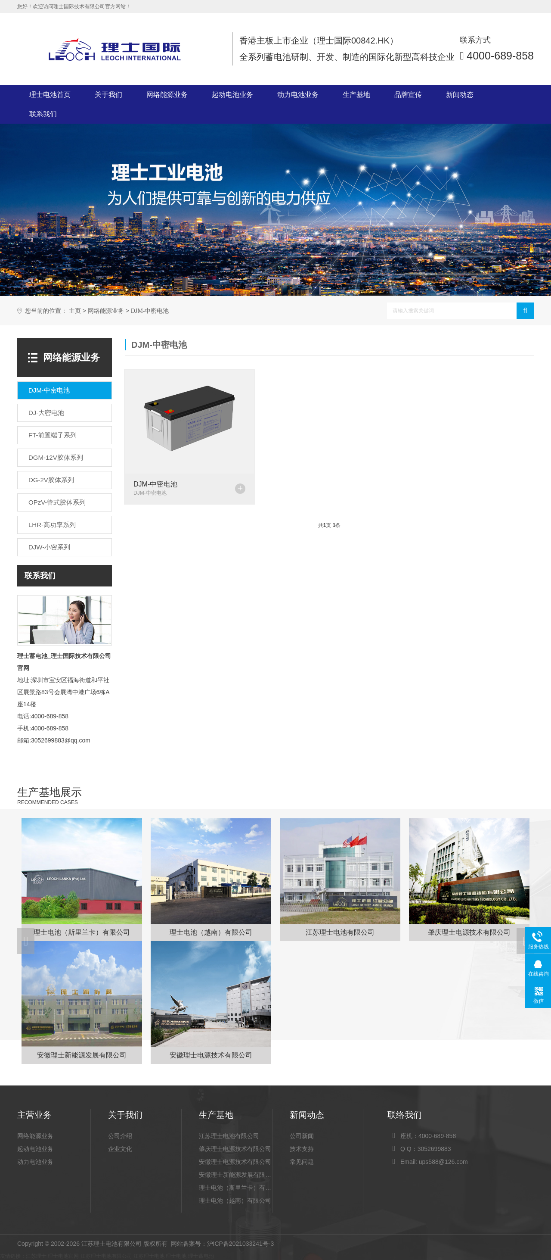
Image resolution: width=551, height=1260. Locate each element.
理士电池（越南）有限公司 (235, 1200)
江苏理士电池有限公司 (229, 1135)
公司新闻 (302, 1135)
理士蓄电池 (32, 655)
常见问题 (302, 1161)
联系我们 (43, 114)
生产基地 (356, 94)
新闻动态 (460, 94)
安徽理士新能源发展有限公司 (235, 1174)
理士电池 (176, 1256)
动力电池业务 (298, 94)
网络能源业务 (167, 94)
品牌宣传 (408, 94)
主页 (75, 311)
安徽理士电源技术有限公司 (235, 1161)
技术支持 (302, 1148)
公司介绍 (120, 1135)
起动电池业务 (232, 94)
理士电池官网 (63, 1256)
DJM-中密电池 (150, 311)
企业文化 (120, 1148)
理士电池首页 (50, 94)
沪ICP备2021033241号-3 (240, 1243)
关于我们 (108, 94)
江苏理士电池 (148, 1256)
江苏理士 (36, 1256)
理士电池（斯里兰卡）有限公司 (235, 1187)
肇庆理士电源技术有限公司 (235, 1148)
